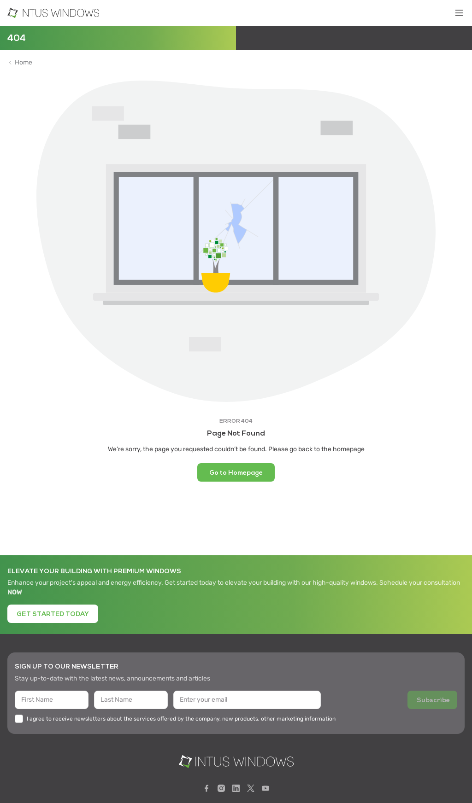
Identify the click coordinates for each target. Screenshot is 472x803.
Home (23, 62)
